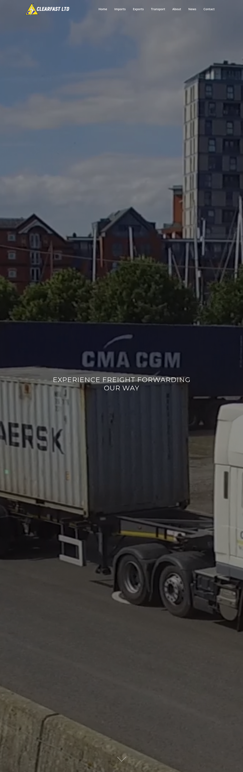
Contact (209, 9)
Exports (138, 9)
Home (102, 9)
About (176, 9)
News (192, 9)
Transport (158, 9)
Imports (120, 9)
